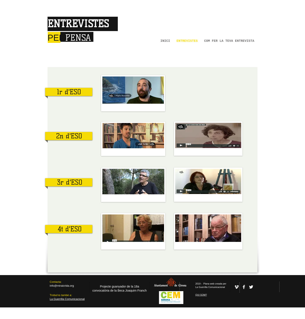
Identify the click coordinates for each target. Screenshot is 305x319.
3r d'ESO (69, 182)
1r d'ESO (69, 92)
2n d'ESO (69, 136)
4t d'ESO (70, 229)
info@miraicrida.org (62, 285)
